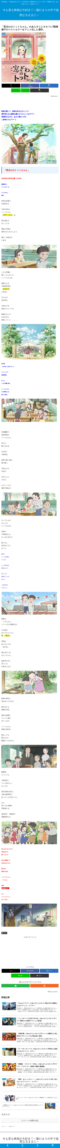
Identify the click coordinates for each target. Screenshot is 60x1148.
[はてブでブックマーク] (49, 86)
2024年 (4, 933)
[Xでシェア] (11, 86)
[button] (39, 90)
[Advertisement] (30, 102)
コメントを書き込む (30, 1121)
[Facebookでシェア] (30, 86)
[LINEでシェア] (20, 90)
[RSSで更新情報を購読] (44, 985)
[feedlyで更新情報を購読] (15, 985)
